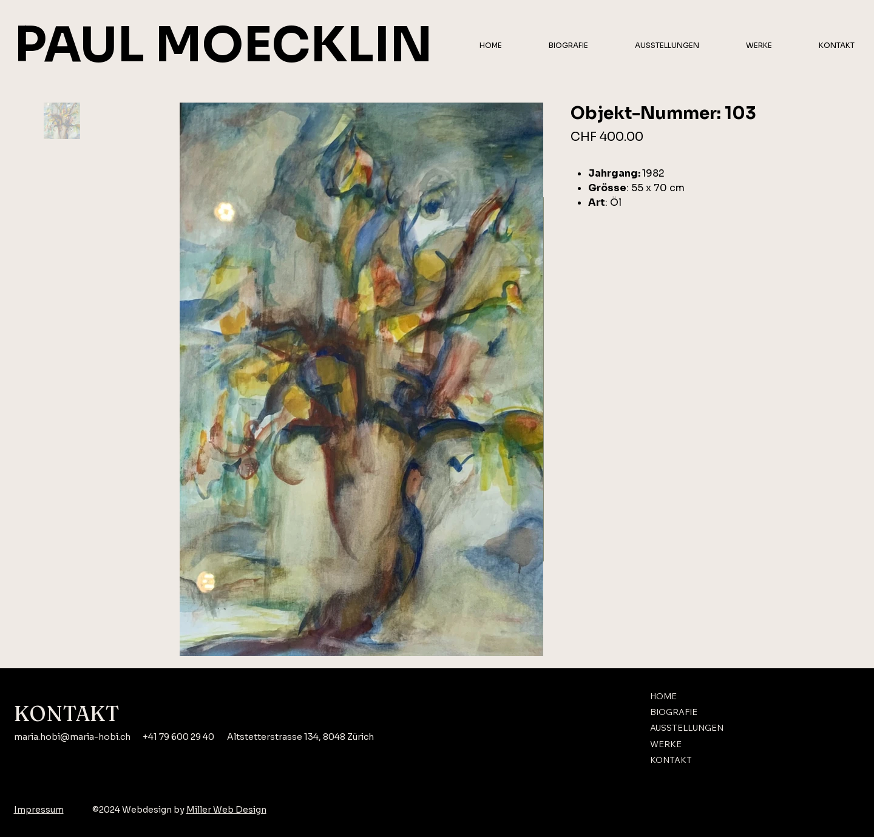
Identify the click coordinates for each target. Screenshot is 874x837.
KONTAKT (671, 760)
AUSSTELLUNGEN (686, 728)
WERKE (666, 744)
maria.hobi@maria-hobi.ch (72, 736)
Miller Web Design (226, 809)
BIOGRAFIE (673, 712)
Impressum (39, 809)
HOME (663, 696)
